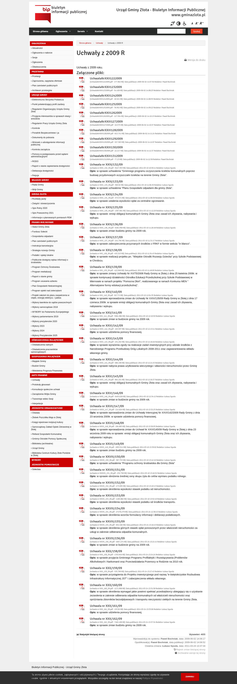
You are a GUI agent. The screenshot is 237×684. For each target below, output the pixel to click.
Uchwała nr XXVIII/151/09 (107, 470)
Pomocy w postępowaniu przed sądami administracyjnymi (49, 155)
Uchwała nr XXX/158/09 (106, 551)
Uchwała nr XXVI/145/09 (106, 376)
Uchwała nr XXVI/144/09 (106, 359)
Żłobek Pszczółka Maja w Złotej (46, 417)
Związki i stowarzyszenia (43, 203)
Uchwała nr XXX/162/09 (106, 619)
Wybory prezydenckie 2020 (44, 321)
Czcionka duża (201, 23)
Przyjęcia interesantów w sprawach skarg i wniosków (51, 117)
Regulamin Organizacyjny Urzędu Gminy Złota (50, 110)
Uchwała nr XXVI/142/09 (106, 325)
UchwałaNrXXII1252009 (106, 104)
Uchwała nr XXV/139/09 (106, 267)
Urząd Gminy (37, 448)
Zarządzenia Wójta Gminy (43, 394)
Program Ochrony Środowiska (45, 267)
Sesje (34, 57)
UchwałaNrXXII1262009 (106, 113)
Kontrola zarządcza (40, 149)
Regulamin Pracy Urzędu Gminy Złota (49, 123)
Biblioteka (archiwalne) (42, 443)
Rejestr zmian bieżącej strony (190, 649)
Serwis (81, 31)
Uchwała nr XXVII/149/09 (107, 444)
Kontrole (35, 128)
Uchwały (35, 380)
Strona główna (40, 31)
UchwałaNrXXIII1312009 (106, 156)
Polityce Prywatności (152, 678)
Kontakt (99, 31)
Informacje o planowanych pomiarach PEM (51, 217)
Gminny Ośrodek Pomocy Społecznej (48, 439)
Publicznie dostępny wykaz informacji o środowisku (49, 261)
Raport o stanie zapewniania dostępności (50, 166)
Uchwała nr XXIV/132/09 (106, 164)
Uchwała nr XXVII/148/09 (107, 423)
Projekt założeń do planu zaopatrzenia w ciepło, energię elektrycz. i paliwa (50, 296)
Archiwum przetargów (41, 90)
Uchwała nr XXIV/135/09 (106, 207)
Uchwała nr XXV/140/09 (106, 292)
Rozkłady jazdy (38, 199)
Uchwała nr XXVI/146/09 (106, 393)
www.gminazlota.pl (188, 14)
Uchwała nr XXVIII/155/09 (107, 521)
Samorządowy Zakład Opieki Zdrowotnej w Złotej (51, 428)
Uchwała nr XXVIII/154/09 (107, 508)
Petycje (35, 175)
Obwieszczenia (38, 67)
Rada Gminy (37, 185)
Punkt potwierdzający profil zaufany (47, 104)
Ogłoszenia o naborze (41, 53)
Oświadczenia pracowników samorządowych (44, 350)
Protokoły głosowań (40, 384)
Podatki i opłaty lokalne (42, 255)
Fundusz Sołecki (39, 231)
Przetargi (35, 76)
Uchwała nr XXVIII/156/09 (107, 538)
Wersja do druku (196, 60)
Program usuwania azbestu (44, 281)
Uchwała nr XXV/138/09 (106, 250)
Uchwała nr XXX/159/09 (106, 568)
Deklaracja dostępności (42, 171)
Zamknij (190, 676)
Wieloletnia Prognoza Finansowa (46, 370)
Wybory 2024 (37, 330)
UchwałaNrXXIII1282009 (106, 130)
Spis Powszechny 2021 (42, 213)
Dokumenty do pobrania (42, 137)
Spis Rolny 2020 (39, 208)
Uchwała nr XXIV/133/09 (106, 181)
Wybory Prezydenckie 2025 (44, 335)
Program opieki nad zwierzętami (46, 290)
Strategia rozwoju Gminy (43, 250)
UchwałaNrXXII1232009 (106, 87)
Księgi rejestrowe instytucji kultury (47, 422)
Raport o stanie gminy (41, 276)
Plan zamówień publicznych (44, 85)
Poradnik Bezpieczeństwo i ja (45, 133)
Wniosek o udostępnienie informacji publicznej (48, 143)
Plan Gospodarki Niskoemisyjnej (46, 286)
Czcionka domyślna (193, 23)
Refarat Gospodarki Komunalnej (46, 434)
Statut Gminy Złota (40, 227)
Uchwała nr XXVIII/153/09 (107, 495)
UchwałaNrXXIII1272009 (106, 121)
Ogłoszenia (61, 31)
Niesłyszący (172, 23)
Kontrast (178, 23)
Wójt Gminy (37, 189)
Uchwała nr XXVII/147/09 (107, 406)
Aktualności (37, 48)
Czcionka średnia (197, 23)
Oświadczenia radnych (42, 345)
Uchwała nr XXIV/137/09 (106, 237)
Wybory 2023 (37, 326)
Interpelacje (37, 403)
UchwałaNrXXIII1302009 (106, 147)
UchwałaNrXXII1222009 (106, 78)
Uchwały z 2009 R (115, 43)
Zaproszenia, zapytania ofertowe (46, 81)
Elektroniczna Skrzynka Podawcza (47, 99)
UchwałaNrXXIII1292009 (106, 139)
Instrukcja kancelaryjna (42, 246)
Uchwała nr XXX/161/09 (106, 606)
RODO (34, 161)
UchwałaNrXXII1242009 (106, 95)
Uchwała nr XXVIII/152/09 (107, 482)
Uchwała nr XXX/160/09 (106, 585)
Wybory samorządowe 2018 (44, 307)
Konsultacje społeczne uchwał (45, 389)
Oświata (35, 413)
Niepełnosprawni (184, 23)
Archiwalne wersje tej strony (191, 653)
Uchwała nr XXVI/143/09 (106, 338)
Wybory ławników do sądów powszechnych (51, 302)
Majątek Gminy (38, 361)
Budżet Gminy (38, 366)
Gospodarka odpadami (42, 236)
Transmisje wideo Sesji (42, 399)
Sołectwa (36, 469)
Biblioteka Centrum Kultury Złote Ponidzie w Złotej (50, 454)
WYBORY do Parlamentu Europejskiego (50, 312)
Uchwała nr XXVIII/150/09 (107, 457)
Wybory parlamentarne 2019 (44, 316)
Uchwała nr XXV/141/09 (106, 313)
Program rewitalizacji (41, 272)
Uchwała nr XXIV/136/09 (106, 224)
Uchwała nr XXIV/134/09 (106, 194)
